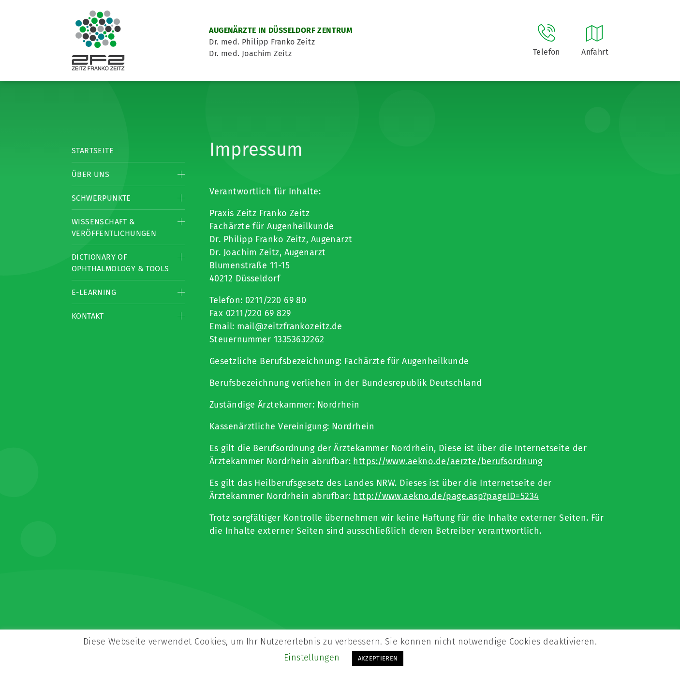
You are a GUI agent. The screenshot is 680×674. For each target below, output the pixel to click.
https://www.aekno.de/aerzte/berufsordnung (447, 461)
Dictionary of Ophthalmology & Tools (120, 262)
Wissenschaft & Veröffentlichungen (114, 227)
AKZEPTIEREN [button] (378, 658)
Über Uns (90, 174)
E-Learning (94, 292)
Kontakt (88, 316)
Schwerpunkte (101, 198)
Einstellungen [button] (312, 657)
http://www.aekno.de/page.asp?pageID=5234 (446, 496)
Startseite (93, 150)
